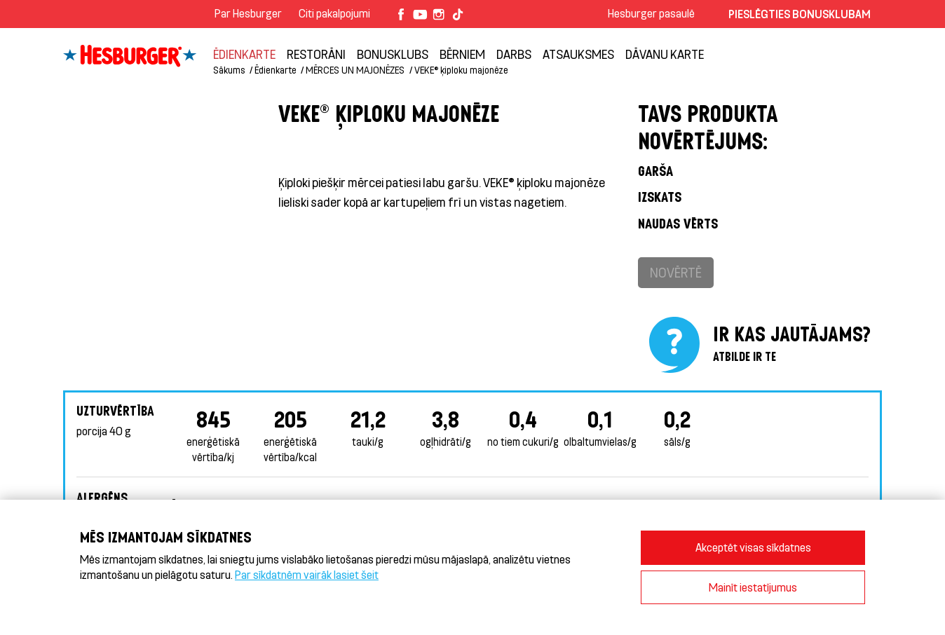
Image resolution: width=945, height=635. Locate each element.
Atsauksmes (578, 54)
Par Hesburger (248, 13)
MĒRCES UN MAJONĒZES (355, 70)
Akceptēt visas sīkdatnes (753, 547)
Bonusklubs (392, 54)
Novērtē (676, 272)
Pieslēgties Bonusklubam (799, 13)
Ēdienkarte (244, 54)
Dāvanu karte (664, 54)
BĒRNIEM (462, 54)
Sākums (229, 70)
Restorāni (316, 54)
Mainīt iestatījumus (753, 587)
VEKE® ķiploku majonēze (461, 70)
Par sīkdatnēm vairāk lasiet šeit (307, 574)
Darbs (513, 54)
